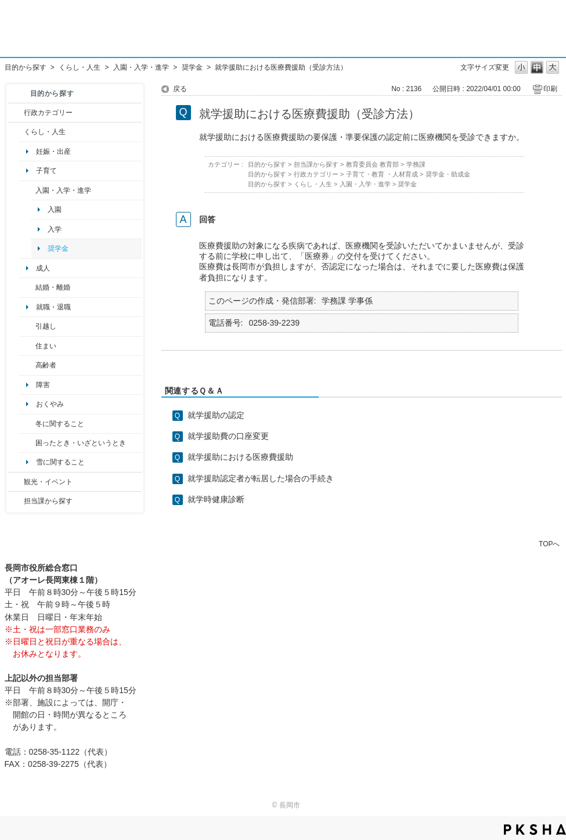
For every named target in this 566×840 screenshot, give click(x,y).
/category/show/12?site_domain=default (16, 132)
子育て (46, 171)
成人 (43, 268)
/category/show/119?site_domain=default (28, 326)
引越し (45, 326)
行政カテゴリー (48, 113)
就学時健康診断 (216, 499)
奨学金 (192, 67)
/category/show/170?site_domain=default (28, 346)
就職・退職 (53, 307)
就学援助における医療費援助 (240, 457)
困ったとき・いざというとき (80, 443)
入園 (55, 210)
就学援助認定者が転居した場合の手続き (261, 478)
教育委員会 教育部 (372, 164)
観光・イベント (48, 482)
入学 (55, 229)
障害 (43, 385)
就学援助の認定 (216, 415)
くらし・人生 (79, 67)
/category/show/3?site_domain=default (16, 112)
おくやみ (50, 404)
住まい (45, 346)
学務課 (416, 164)
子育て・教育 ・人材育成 (382, 174)
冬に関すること (59, 424)
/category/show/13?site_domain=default (28, 365)
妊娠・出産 (53, 151)
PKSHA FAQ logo (535, 829)
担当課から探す (48, 501)
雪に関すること (60, 462)
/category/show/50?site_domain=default (28, 190)
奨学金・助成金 (448, 174)
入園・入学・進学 (141, 67)
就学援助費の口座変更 (228, 436)
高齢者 (45, 365)
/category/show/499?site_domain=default (28, 424)
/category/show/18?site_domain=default (16, 482)
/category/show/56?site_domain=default (28, 287)
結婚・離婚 (52, 287)
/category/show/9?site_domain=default (16, 501)
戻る (180, 89)
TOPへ (549, 543)
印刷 (550, 89)
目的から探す (25, 67)
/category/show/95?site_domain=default (28, 443)
